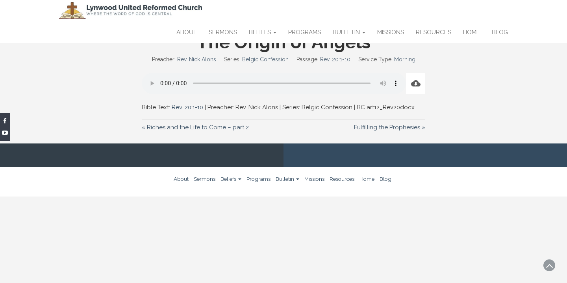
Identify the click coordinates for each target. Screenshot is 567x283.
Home (471, 32)
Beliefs (262, 32)
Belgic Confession (265, 59)
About (186, 32)
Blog (500, 32)
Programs (304, 32)
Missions (390, 32)
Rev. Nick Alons (196, 59)
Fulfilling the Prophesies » (389, 127)
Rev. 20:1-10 (335, 59)
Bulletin (349, 32)
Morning (404, 59)
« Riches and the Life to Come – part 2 (195, 127)
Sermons (223, 32)
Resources (433, 32)
